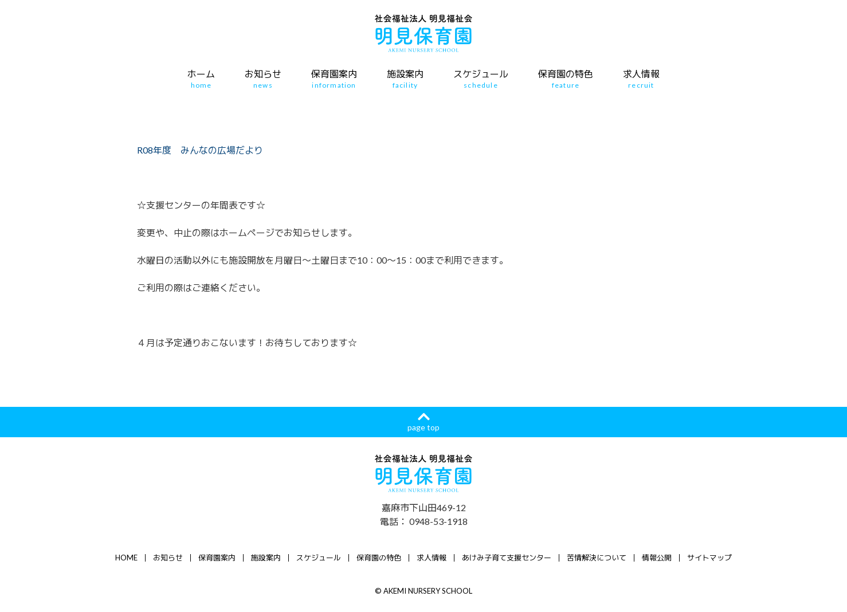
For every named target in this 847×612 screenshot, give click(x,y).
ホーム (201, 79)
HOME (126, 557)
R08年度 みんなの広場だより (200, 149)
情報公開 (657, 557)
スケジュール (480, 79)
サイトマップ (709, 557)
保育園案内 (334, 79)
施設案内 (405, 79)
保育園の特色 (565, 79)
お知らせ (263, 79)
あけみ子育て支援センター (506, 557)
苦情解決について (596, 557)
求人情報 (641, 79)
